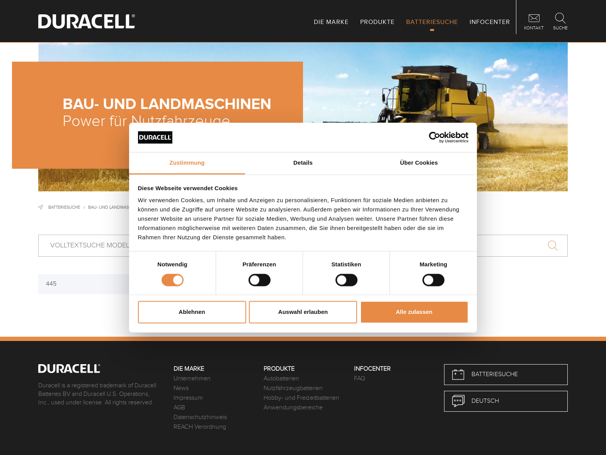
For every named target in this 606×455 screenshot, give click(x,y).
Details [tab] (303, 163)
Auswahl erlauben (303, 312)
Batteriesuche (64, 207)
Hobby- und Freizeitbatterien (301, 398)
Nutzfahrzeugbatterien (293, 388)
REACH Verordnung (200, 427)
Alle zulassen (414, 312)
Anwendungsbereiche (293, 407)
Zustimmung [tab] (187, 163)
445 (51, 284)
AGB (179, 407)
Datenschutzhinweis (200, 417)
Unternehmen (192, 378)
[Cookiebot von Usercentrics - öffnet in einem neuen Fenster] (434, 137)
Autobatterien (281, 378)
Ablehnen (192, 312)
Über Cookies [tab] (419, 163)
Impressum (188, 398)
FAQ (359, 378)
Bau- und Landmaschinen (116, 207)
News (181, 388)
